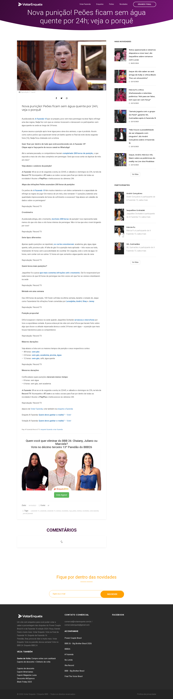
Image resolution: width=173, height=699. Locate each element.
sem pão (35, 352)
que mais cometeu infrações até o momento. (60, 273)
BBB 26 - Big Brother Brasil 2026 (78, 643)
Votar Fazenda (85, 4)
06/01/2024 (134, 63)
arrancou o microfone (84, 320)
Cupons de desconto (25, 668)
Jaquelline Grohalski (135, 210)
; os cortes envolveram (63, 244)
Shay (85, 301)
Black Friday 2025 (24, 682)
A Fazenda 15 (39, 190)
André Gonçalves (134, 193)
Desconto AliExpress (26, 678)
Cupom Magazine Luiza (27, 675)
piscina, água (55, 355)
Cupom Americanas (25, 672)
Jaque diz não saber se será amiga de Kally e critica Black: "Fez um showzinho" (142, 74)
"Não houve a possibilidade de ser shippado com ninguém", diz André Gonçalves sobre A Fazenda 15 (141, 136)
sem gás (35, 355)
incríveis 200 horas (60, 219)
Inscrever (112, 594)
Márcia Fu (130, 227)
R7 (48, 505)
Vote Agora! (61, 495)
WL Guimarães (133, 244)
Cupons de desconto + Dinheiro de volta (33, 662)
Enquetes (99, 4)
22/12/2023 (134, 82)
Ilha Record (69, 665)
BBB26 (67, 649)
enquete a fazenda (65, 409)
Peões (111, 4)
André (79, 301)
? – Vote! (55, 415)
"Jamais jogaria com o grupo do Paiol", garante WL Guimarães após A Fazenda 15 (142, 114)
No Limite (69, 660)
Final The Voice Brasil (74, 676)
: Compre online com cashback (36, 658)
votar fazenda (58, 429)
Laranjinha (70, 301)
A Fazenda (69, 654)
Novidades (123, 4)
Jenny (92, 301)
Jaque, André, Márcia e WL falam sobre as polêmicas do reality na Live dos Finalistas (142, 158)
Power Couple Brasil (73, 638)
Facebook (118, 615)
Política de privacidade (146, 694)
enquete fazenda (46, 429)
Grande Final (144, 4)
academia (44, 355)
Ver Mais (135, 174)
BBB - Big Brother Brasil (74, 671)
